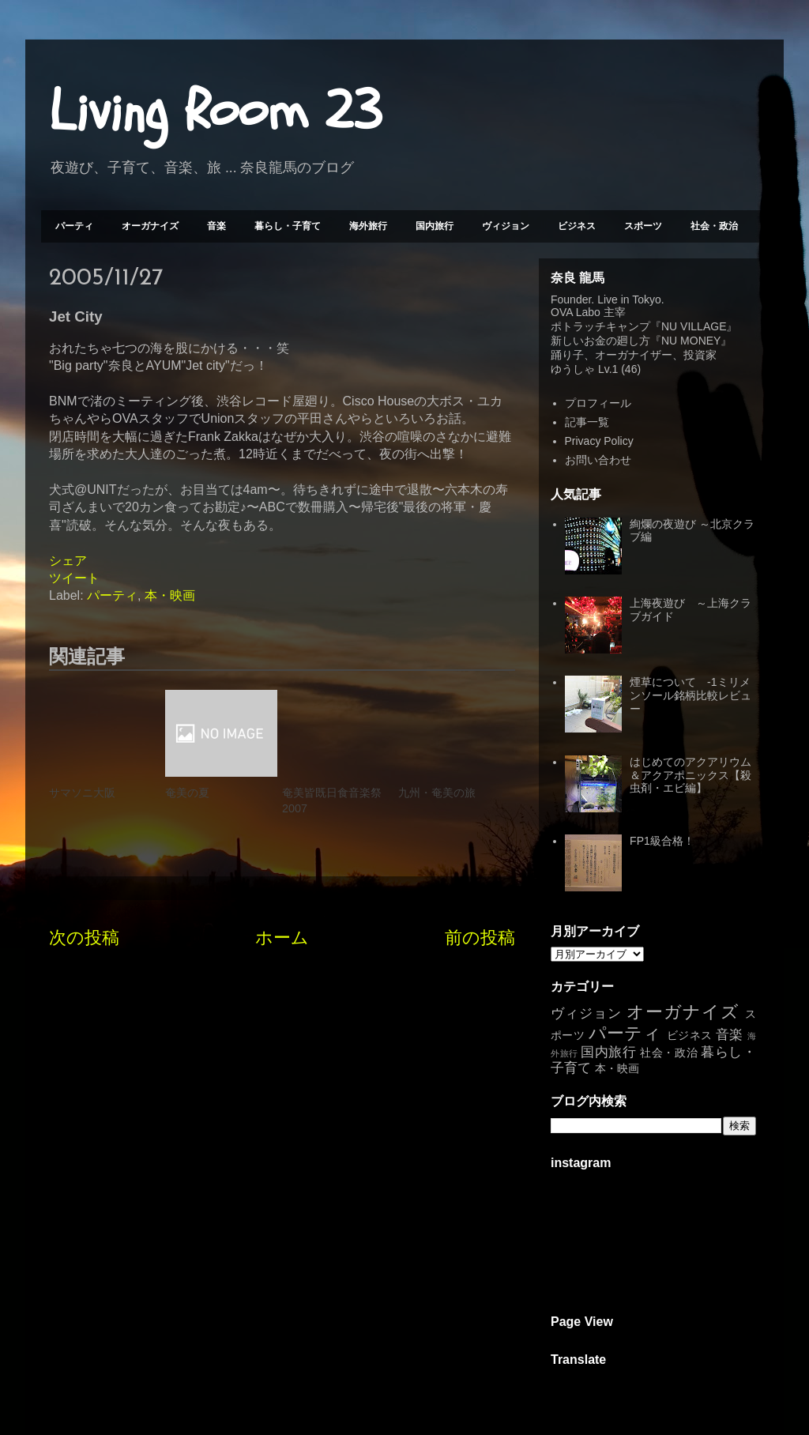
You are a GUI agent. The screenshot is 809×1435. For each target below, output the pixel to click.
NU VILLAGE (693, 326)
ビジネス (577, 226)
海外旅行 (368, 226)
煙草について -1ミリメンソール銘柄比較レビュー (690, 695)
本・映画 (170, 595)
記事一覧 (587, 422)
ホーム (282, 937)
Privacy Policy (599, 441)
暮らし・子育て (287, 226)
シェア (68, 560)
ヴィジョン (505, 226)
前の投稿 (480, 937)
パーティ (74, 226)
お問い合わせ (598, 460)
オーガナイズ (150, 226)
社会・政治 (714, 226)
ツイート (74, 578)
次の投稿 (84, 937)
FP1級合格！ (662, 840)
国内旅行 (434, 226)
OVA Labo (575, 312)
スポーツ (643, 226)
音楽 (216, 226)
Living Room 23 (215, 111)
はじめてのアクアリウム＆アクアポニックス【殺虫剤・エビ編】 (690, 775)
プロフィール (598, 403)
